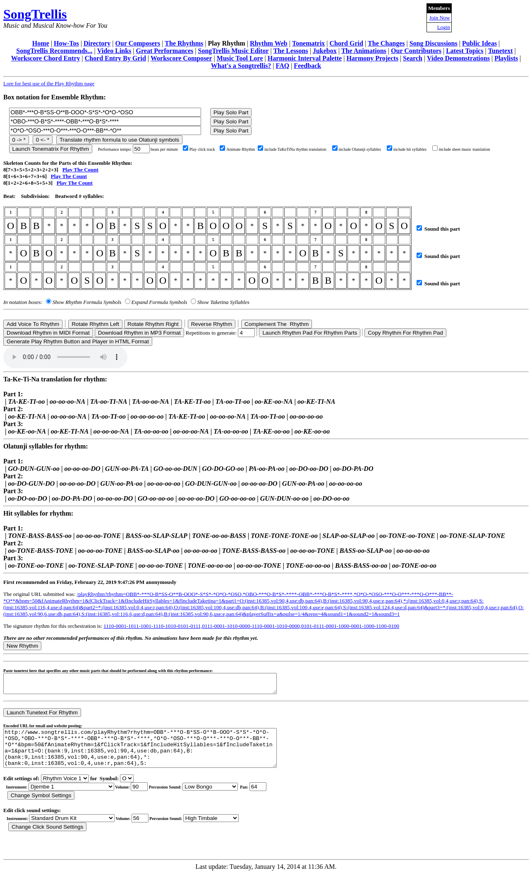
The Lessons (290, 50)
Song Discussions (434, 43)
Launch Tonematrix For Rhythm (50, 149)
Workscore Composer (181, 58)
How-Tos (66, 43)
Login (443, 27)
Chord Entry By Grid (115, 58)
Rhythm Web (269, 43)
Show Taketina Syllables (223, 302)
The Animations (363, 50)
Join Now (439, 17)
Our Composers (138, 43)
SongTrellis (35, 14)
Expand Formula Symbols (159, 302)
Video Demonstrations (458, 58)
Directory (97, 43)
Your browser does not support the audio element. (65, 357)
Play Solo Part (230, 112)
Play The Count (80, 169)
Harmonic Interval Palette (305, 58)
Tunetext (500, 50)
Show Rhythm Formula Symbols (87, 302)
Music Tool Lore (240, 58)
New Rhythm (22, 646)
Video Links (114, 50)
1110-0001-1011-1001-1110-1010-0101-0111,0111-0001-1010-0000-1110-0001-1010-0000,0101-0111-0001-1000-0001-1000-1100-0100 (251, 626)
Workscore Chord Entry (45, 58)
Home (40, 43)
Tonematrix (308, 43)
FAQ (283, 65)
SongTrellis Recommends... (54, 50)
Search (412, 58)
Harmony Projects (372, 58)
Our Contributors (416, 50)
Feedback (307, 65)
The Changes (386, 43)
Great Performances (165, 50)
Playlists (506, 58)
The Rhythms (184, 43)
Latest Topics (464, 50)
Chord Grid (346, 43)
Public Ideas (479, 43)
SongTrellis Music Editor (233, 50)
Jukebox (325, 50)
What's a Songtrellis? (241, 65)
